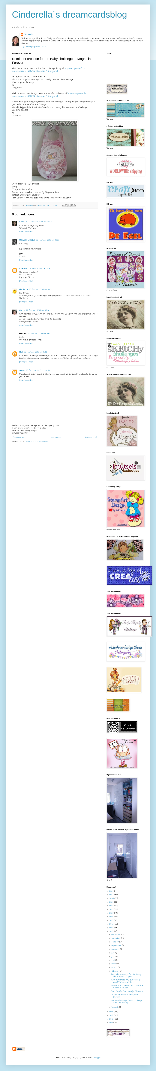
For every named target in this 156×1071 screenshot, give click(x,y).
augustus (115, 949)
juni (113, 956)
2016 (111, 927)
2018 (111, 920)
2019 (111, 916)
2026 (111, 891)
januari (114, 1007)
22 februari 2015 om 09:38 (40, 221)
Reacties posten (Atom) (37, 441)
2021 (111, 909)
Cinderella (28, 34)
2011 (111, 1022)
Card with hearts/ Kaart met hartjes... (124, 995)
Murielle (23, 268)
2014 (111, 1011)
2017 (111, 924)
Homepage (56, 437)
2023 (111, 902)
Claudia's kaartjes (27, 240)
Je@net (22, 370)
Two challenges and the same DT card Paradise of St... (126, 981)
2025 (111, 894)
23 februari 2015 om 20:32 (38, 370)
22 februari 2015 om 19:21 (39, 333)
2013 (111, 1015)
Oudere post (91, 437)
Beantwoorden (26, 231)
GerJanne (23, 289)
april (113, 963)
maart (114, 967)
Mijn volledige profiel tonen (33, 46)
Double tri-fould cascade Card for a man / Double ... (127, 986)
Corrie (22, 310)
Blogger (97, 1057)
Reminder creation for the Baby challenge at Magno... (126, 975)
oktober (115, 942)
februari (115, 971)
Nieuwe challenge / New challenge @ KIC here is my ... (126, 1001)
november (116, 938)
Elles (21, 352)
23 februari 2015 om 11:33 (35, 352)
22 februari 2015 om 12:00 (40, 289)
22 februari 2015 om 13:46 (37, 310)
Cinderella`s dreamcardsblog (69, 14)
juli (113, 952)
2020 (111, 913)
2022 (111, 905)
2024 (111, 898)
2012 (111, 1019)
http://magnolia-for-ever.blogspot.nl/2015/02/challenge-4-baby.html (48, 70)
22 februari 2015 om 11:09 (38, 268)
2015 (111, 931)
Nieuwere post (19, 437)
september (116, 945)
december (116, 934)
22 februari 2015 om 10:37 (47, 240)
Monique (23, 221)
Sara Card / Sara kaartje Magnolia (127, 991)
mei (113, 960)
